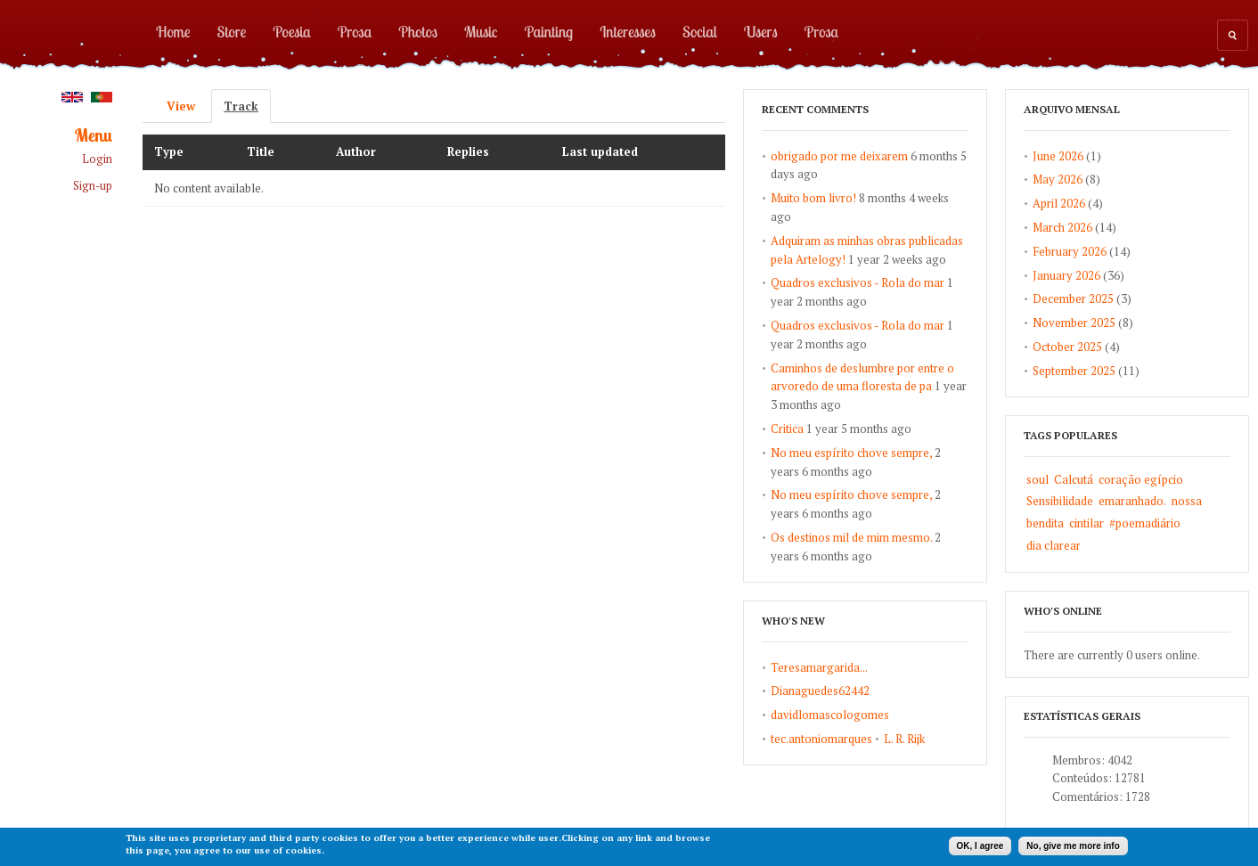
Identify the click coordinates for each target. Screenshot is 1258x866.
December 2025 (1073, 298)
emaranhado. (1132, 501)
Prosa (355, 31)
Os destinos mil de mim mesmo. (851, 537)
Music (481, 31)
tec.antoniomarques (821, 739)
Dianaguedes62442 (820, 690)
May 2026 (1057, 179)
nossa (1187, 501)
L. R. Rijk (904, 739)
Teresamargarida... (819, 667)
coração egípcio (1141, 479)
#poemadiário (1144, 523)
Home (173, 31)
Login (97, 159)
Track (247, 106)
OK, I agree (980, 846)
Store (232, 31)
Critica (787, 429)
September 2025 (1074, 371)
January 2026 (1066, 275)
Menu (93, 136)
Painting (549, 31)
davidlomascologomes (830, 715)
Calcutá (1073, 479)
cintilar (1086, 523)
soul (1037, 479)
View (181, 106)
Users (761, 31)
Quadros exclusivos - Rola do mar (857, 282)
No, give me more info (1072, 846)
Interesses (628, 31)
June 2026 (1058, 156)
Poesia (291, 31)
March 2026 (1062, 227)
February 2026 (1070, 251)
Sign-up (92, 185)
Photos (417, 31)
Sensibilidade (1059, 501)
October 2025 (1067, 347)
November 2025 (1074, 323)
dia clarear (1053, 545)
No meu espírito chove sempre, (851, 453)
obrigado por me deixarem (839, 156)
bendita (1045, 523)
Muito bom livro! (813, 198)
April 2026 (1059, 203)
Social (699, 31)
